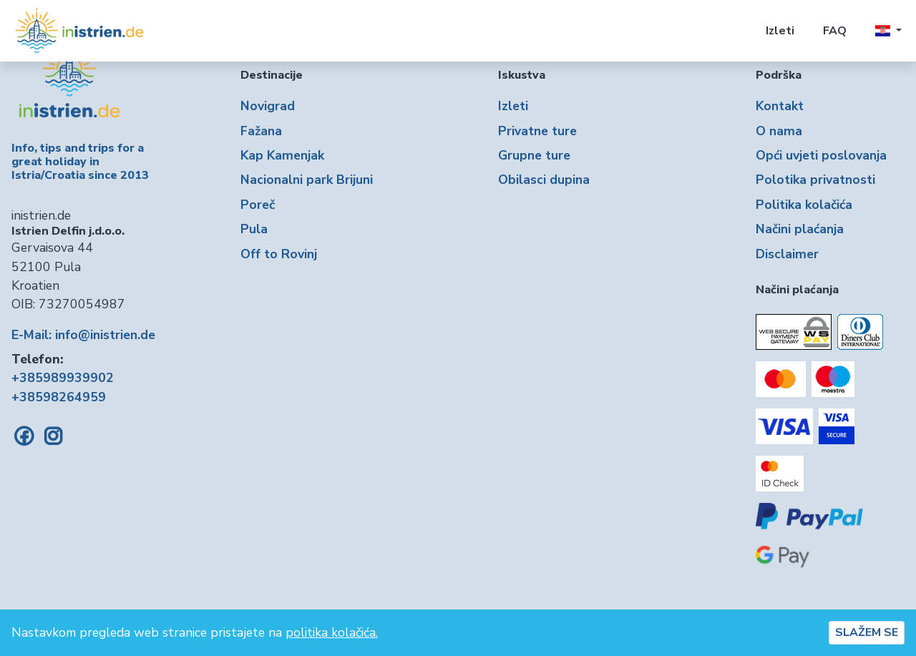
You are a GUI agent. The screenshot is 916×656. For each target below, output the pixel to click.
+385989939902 (62, 377)
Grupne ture (534, 155)
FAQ (835, 31)
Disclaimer (787, 254)
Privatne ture (537, 130)
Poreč (257, 204)
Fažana (261, 130)
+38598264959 (58, 397)
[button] (888, 30)
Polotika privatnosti (815, 179)
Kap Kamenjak (282, 155)
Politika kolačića (804, 204)
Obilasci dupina (544, 179)
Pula (254, 229)
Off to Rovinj (278, 254)
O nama (779, 130)
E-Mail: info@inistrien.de (83, 334)
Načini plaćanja (800, 229)
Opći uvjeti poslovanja (821, 155)
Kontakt (780, 105)
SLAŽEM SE (866, 632)
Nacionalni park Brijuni (306, 179)
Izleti (780, 31)
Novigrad (267, 105)
